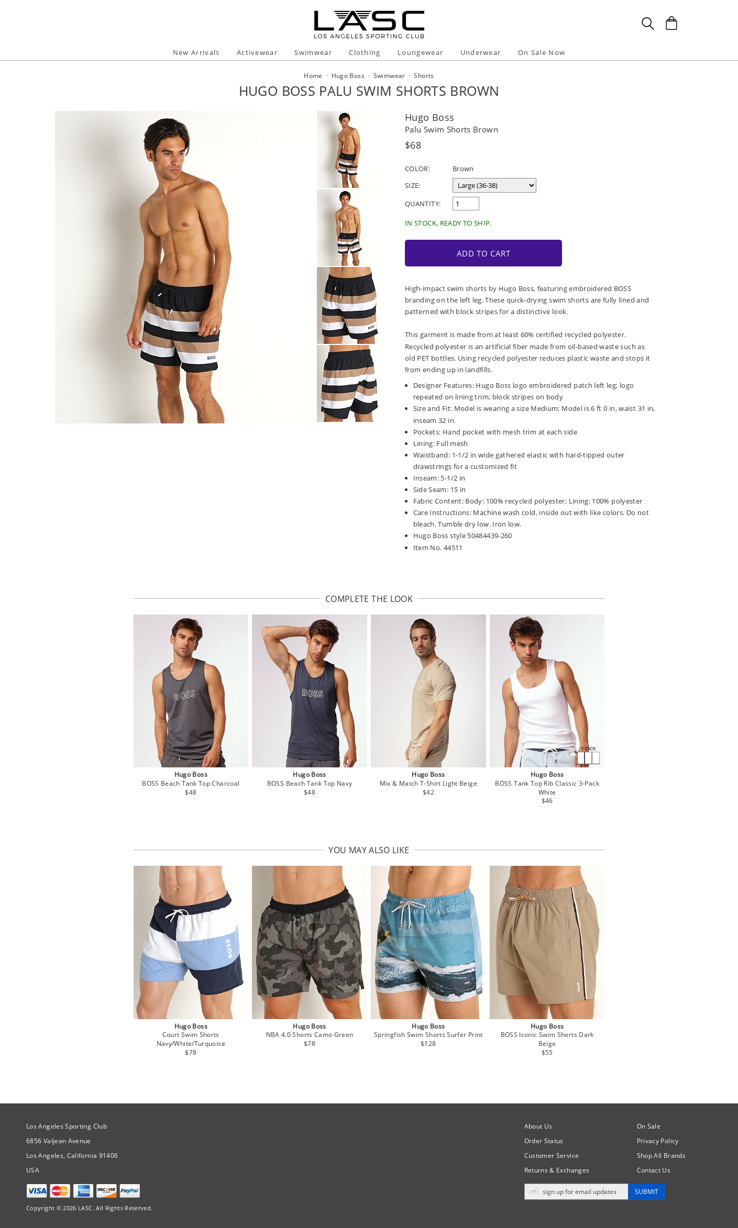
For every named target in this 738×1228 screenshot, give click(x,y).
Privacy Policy (658, 1139)
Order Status (544, 1139)
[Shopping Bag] (671, 23)
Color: (417, 168)
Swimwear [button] (313, 52)
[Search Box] (648, 23)
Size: (413, 185)
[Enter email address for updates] (576, 1190)
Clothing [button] (364, 52)
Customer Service (551, 1154)
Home (313, 75)
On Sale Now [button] (541, 52)
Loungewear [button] (420, 52)
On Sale (649, 1125)
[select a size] (494, 185)
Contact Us (654, 1169)
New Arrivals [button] (196, 52)
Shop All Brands (661, 1154)
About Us (538, 1125)
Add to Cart (478, 252)
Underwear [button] (480, 52)
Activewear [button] (257, 52)
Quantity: (422, 203)
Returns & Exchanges (557, 1169)
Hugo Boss (429, 117)
